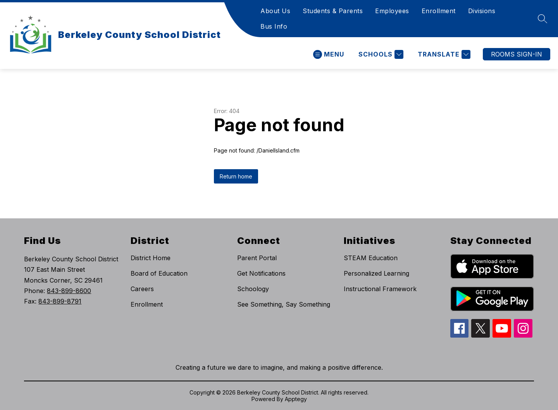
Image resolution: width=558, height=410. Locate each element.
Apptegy (296, 399)
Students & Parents (333, 11)
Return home (236, 176)
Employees (392, 11)
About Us (275, 11)
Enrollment (439, 11)
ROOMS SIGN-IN (516, 54)
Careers (142, 289)
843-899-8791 (59, 301)
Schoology (253, 289)
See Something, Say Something (283, 304)
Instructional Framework (380, 289)
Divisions (482, 11)
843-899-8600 (69, 291)
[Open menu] (328, 54)
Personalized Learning (376, 273)
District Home (150, 258)
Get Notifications (261, 273)
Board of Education (159, 273)
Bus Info (273, 26)
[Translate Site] (443, 54)
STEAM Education (371, 258)
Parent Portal (257, 258)
